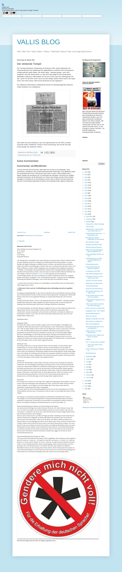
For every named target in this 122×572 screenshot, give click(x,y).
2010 (86, 214)
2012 (86, 209)
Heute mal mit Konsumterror (94, 288)
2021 (86, 185)
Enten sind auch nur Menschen (95, 308)
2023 (86, 180)
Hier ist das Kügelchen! (93, 324)
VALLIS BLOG (38, 42)
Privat (38, 155)
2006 (86, 389)
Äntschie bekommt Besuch (94, 247)
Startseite (47, 232)
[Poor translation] (12, 13)
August (88, 359)
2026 (86, 172)
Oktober (88, 221)
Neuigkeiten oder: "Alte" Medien (95, 311)
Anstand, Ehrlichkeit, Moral (94, 244)
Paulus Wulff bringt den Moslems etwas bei (93, 267)
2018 (86, 193)
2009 (86, 381)
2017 (86, 195)
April (87, 369)
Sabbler (88, 339)
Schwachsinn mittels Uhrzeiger (95, 224)
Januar (88, 377)
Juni (87, 364)
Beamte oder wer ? (27, 155)
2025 (86, 174)
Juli (87, 362)
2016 (86, 198)
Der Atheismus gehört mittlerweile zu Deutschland (95, 238)
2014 (86, 203)
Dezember (89, 216)
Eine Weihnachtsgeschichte (94, 274)
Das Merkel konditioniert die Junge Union (94, 292)
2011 (86, 211)
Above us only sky (91, 316)
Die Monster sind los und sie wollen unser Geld (94, 277)
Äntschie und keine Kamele (94, 280)
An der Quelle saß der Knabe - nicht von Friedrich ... (95, 296)
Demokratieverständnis (93, 313)
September (89, 356)
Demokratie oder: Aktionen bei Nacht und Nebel (95, 335)
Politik (34, 155)
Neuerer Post (22, 232)
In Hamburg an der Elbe (93, 271)
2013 (86, 206)
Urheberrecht (41, 273)
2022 (86, 182)
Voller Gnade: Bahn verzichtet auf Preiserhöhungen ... (95, 304)
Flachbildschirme (91, 353)
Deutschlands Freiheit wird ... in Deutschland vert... (95, 234)
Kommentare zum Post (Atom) (33, 235)
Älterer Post (71, 232)
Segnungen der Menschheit (94, 283)
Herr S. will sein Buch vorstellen (95, 342)
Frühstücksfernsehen (92, 264)
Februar (88, 375)
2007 (86, 386)
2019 (86, 190)
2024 (86, 177)
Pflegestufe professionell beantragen (93, 407)
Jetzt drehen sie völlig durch (94, 321)
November (89, 219)
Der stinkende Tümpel (92, 242)
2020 (86, 188)
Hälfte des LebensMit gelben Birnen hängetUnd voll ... (94, 250)
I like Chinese (90, 226)
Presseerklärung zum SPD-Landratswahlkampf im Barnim (94, 260)
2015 (86, 201)
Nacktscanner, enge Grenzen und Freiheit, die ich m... (94, 230)
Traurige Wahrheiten (92, 286)
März (88, 372)
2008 (86, 383)
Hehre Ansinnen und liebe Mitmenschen (93, 331)
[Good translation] (5, 13)
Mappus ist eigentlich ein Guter (95, 319)
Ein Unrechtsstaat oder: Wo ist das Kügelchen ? (95, 327)
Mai (87, 367)
